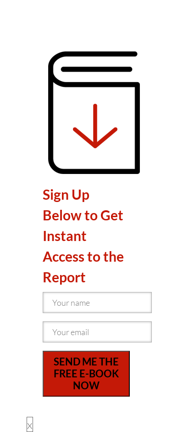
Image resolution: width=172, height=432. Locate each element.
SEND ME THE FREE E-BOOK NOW (86, 373)
